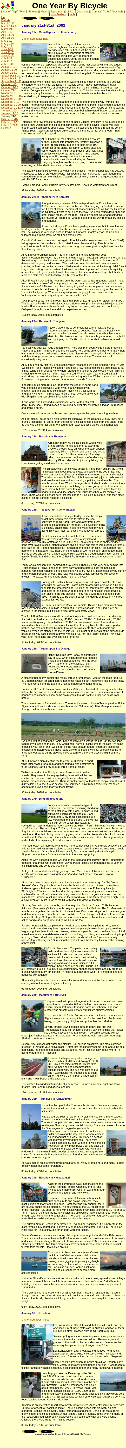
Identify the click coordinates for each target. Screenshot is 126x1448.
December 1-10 (10, 101)
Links (70, 11)
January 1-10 (8, 110)
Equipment (57, 11)
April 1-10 (6, 32)
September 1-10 (10, 75)
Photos (33, 11)
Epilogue (6, 128)
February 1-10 (9, 119)
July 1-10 (6, 58)
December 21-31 (11, 107)
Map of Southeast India (34, 38)
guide (85, 292)
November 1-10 (10, 93)
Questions (82, 11)
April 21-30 (7, 37)
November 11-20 (11, 96)
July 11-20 (7, 61)
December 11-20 (11, 104)
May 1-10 (6, 40)
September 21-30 (11, 81)
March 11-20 (8, 26)
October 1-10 (8, 84)
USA (107, 11)
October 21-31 (9, 90)
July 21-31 (7, 64)
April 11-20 (7, 34)
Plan (23, 11)
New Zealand (58, 14)
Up (15, 11)
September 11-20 (11, 78)
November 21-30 (11, 99)
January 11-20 (9, 113)
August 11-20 (9, 69)
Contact (96, 11)
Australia (118, 11)
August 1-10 (8, 67)
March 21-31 (8, 29)
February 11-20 (10, 122)
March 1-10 (7, 23)
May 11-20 (7, 43)
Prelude (5, 20)
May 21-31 (7, 46)
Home (6, 11)
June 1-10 (7, 49)
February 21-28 (10, 125)
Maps (44, 11)
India (72, 14)
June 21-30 (7, 55)
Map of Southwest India (35, 1319)
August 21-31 (9, 72)
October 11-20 (9, 87)
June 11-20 (7, 52)
